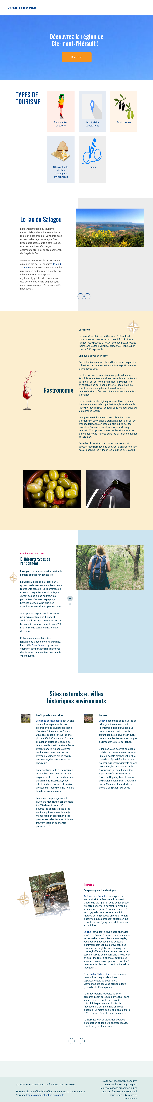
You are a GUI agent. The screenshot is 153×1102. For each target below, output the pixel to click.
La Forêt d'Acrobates (101, 974)
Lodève (103, 720)
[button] (81, 296)
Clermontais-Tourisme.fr (22, 7)
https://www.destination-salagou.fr (45, 1095)
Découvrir (76, 57)
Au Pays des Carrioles (95, 896)
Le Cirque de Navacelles (49, 720)
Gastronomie (124, 122)
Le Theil (88, 931)
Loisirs (92, 167)
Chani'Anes (38, 645)
